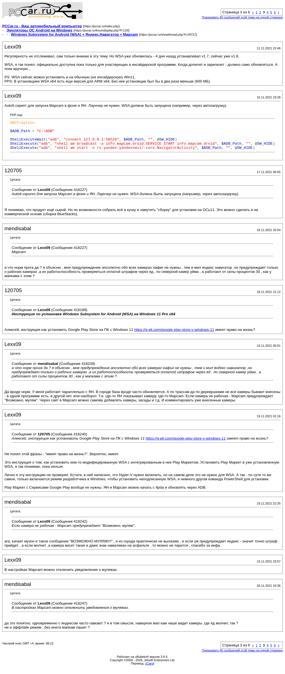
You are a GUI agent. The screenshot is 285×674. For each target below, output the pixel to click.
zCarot (149, 669)
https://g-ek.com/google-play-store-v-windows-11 (174, 335)
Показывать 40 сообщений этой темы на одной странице (242, 17)
